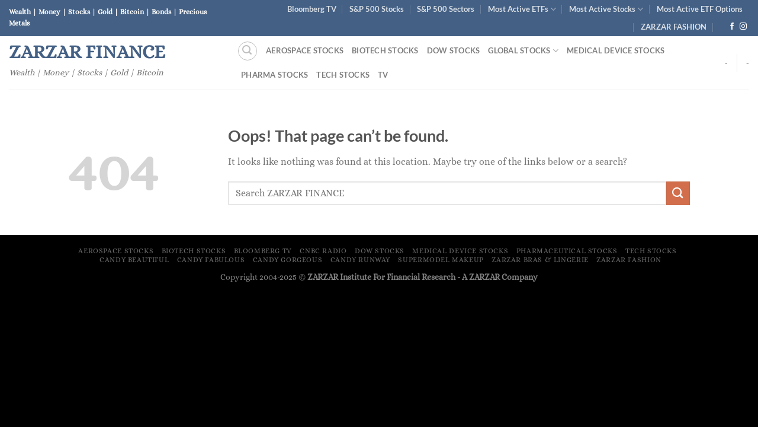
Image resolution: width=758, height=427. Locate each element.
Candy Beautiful (134, 260)
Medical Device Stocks (615, 50)
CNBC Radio (323, 251)
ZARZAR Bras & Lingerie (540, 260)
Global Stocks (523, 50)
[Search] (247, 51)
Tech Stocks (343, 74)
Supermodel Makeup (440, 260)
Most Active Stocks (606, 9)
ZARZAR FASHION (673, 26)
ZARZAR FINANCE (87, 51)
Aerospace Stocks (304, 50)
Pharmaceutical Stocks (567, 251)
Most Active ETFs (522, 9)
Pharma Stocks (274, 74)
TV (383, 74)
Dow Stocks (453, 50)
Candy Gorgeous (288, 260)
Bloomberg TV (311, 9)
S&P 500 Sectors (445, 9)
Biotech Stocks (385, 50)
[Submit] (678, 193)
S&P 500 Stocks (376, 9)
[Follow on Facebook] (731, 27)
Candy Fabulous (211, 260)
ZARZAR (484, 277)
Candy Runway (360, 260)
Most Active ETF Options (700, 9)
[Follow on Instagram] (743, 27)
